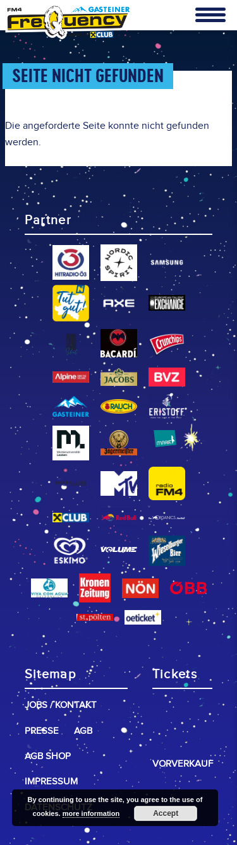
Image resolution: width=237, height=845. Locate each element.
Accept (165, 813)
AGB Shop (48, 756)
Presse (42, 731)
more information (91, 813)
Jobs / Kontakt (61, 705)
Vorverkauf (182, 763)
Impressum (51, 781)
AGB (83, 731)
